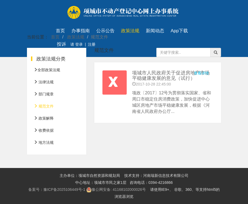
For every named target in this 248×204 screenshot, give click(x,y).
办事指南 (80, 30)
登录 (78, 44)
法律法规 (44, 82)
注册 (91, 44)
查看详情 (201, 73)
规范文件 (44, 106)
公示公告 (105, 30)
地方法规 (44, 142)
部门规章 (44, 94)
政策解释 (44, 118)
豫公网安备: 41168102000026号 (116, 189)
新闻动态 (155, 30)
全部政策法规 (47, 70)
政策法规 (130, 30)
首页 (60, 30)
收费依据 (44, 130)
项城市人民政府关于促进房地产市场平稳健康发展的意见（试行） (171, 75)
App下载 (179, 30)
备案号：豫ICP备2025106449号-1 (56, 189)
